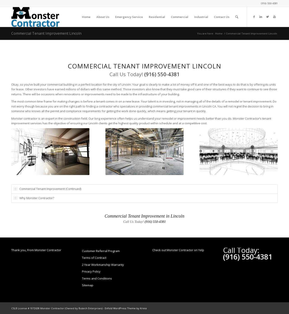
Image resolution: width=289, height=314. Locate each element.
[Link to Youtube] (274, 16)
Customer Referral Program (101, 251)
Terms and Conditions (97, 278)
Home (219, 33)
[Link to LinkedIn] (260, 16)
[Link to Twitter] (267, 16)
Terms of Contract (94, 258)
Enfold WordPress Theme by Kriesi (126, 308)
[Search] (236, 17)
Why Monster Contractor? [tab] (34, 198)
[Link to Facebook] (254, 16)
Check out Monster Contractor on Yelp (178, 250)
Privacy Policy (91, 271)
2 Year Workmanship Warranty (103, 265)
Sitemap (87, 285)
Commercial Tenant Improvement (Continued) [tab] (47, 189)
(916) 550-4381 (269, 3)
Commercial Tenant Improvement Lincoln (46, 33)
